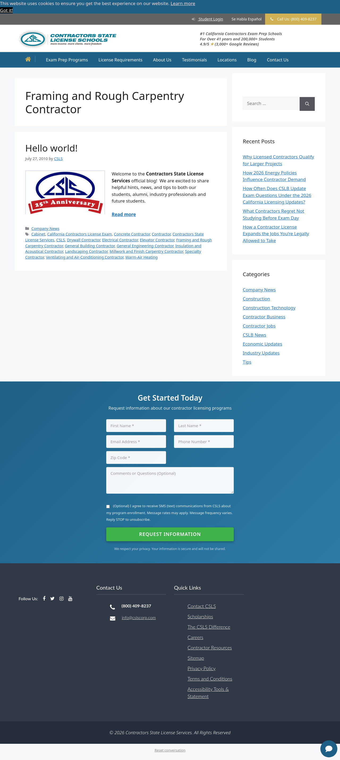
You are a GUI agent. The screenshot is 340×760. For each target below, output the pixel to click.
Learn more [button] (183, 3)
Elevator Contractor (157, 239)
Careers (195, 637)
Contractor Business (264, 317)
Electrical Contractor (120, 239)
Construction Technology (269, 308)
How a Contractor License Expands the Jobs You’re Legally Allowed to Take (276, 233)
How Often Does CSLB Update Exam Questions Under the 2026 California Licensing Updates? (277, 195)
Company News (45, 228)
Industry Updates (261, 353)
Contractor (161, 234)
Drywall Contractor (83, 239)
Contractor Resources (210, 647)
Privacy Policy (202, 668)
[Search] (307, 104)
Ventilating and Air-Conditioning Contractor (84, 256)
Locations (227, 59)
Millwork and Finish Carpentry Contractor (146, 251)
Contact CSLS (202, 606)
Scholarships (200, 616)
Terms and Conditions (210, 678)
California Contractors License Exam (79, 234)
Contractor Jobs (259, 326)
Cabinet (38, 234)
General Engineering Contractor (145, 245)
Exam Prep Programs (67, 59)
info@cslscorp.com (139, 617)
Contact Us (277, 59)
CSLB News (254, 335)
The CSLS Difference (209, 626)
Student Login (205, 19)
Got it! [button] (6, 10)
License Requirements (120, 59)
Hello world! (51, 148)
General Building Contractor (89, 245)
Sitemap (196, 658)
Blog (251, 59)
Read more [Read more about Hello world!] (124, 214)
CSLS (60, 239)
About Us (162, 59)
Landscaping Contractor (86, 251)
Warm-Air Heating (141, 256)
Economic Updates (262, 344)
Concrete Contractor (132, 234)
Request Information (170, 534)
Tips (247, 362)
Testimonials (194, 59)
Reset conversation (170, 750)
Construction (256, 299)
